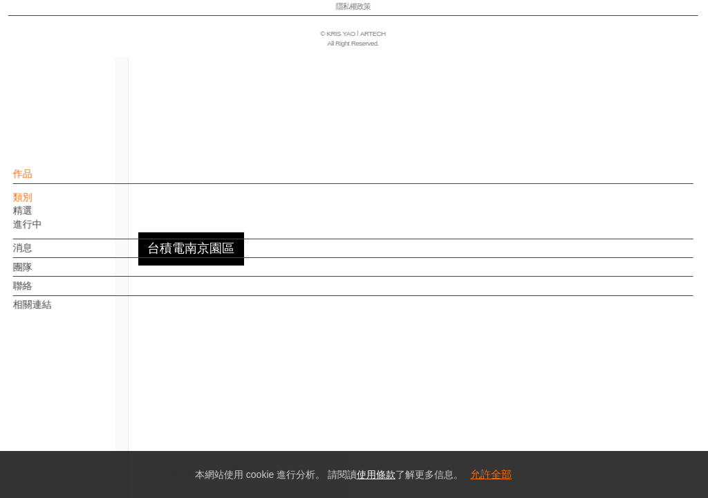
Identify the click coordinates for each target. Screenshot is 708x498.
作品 (46, 180)
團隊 (46, 273)
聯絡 (46, 292)
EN (94, 407)
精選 (46, 217)
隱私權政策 (71, 447)
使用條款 (376, 474)
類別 (46, 204)
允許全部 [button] (491, 474)
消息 (46, 254)
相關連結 (56, 311)
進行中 (51, 231)
